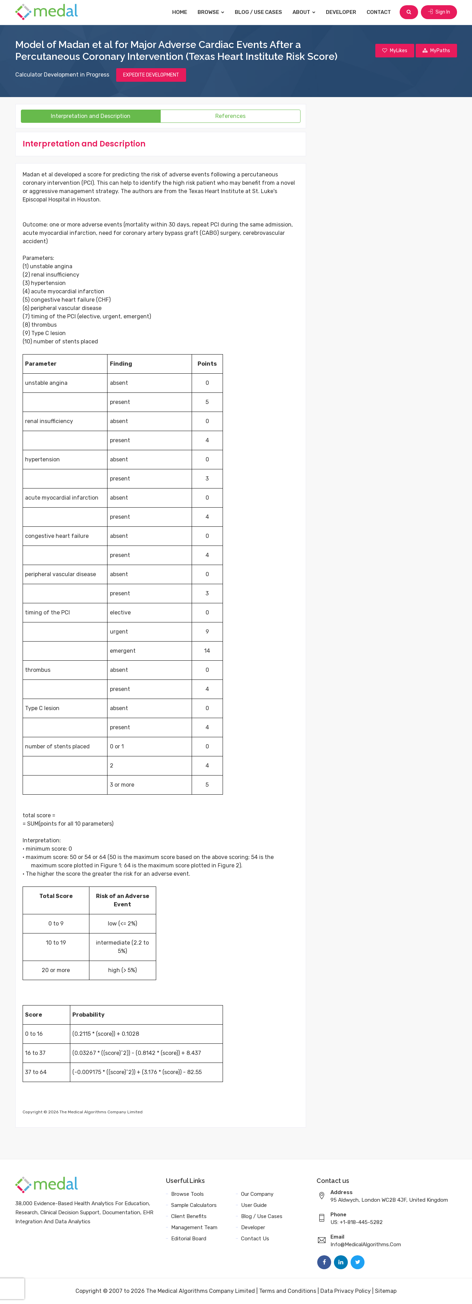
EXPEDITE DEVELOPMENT (151, 75)
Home (179, 12)
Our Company (257, 1194)
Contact (379, 12)
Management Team (194, 1227)
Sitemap (386, 1291)
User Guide (254, 1205)
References (230, 116)
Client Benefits (189, 1216)
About (304, 12)
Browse (211, 12)
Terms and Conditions (287, 1291)
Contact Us (255, 1238)
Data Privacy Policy (345, 1291)
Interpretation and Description (90, 116)
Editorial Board (188, 1238)
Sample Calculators (194, 1205)
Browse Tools (187, 1194)
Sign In (439, 12)
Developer (341, 12)
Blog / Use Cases (258, 12)
